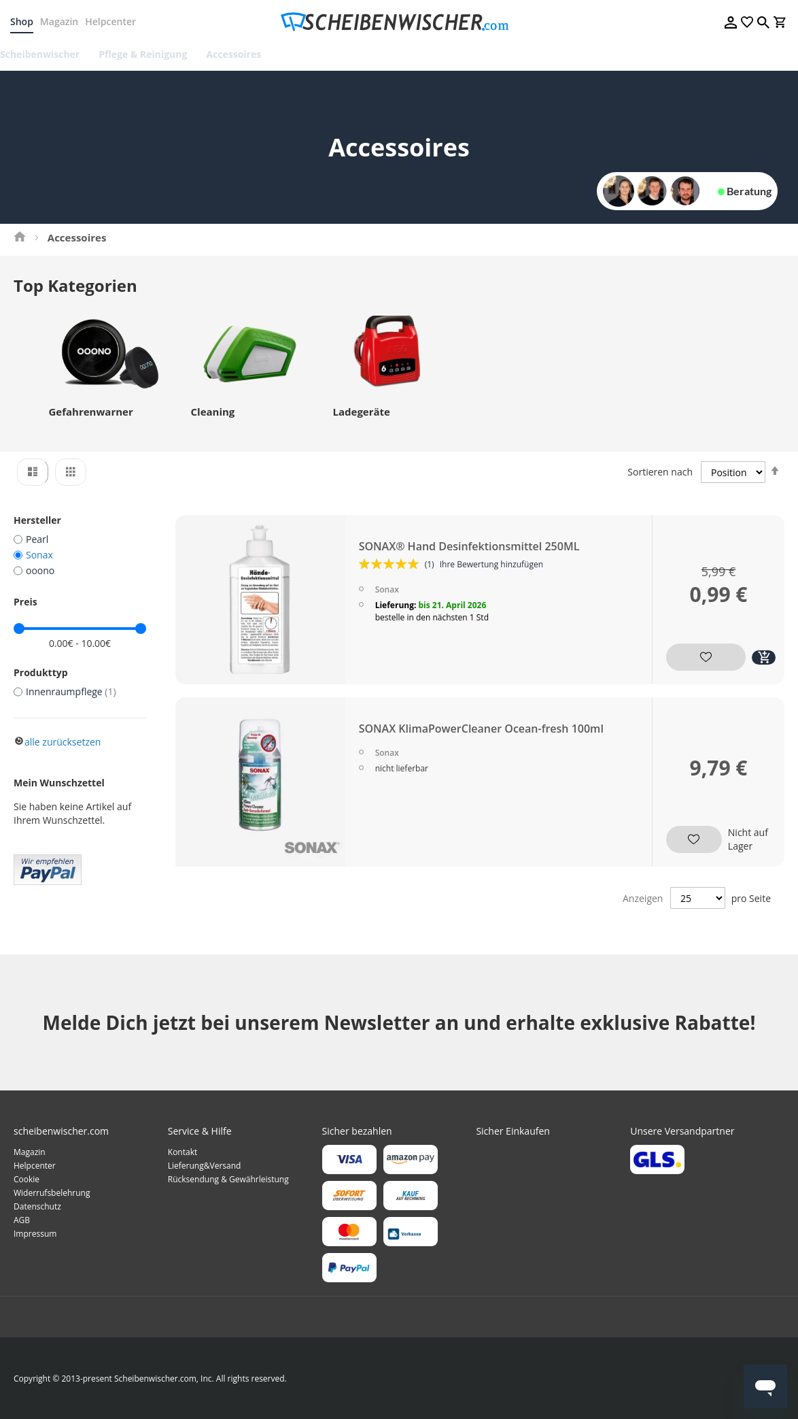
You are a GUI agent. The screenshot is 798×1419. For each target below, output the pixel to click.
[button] (696, 662)
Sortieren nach (660, 480)
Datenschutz (37, 1206)
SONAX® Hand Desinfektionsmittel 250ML (470, 555)
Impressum (35, 1233)
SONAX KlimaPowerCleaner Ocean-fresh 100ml (482, 739)
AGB (22, 1220)
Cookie (26, 1179)
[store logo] (399, 22)
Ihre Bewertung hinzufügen (492, 574)
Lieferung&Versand (204, 1165)
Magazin (63, 21)
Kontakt (182, 1152)
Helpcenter (113, 21)
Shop (25, 21)
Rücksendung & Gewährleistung (228, 1179)
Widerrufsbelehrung (52, 1193)
